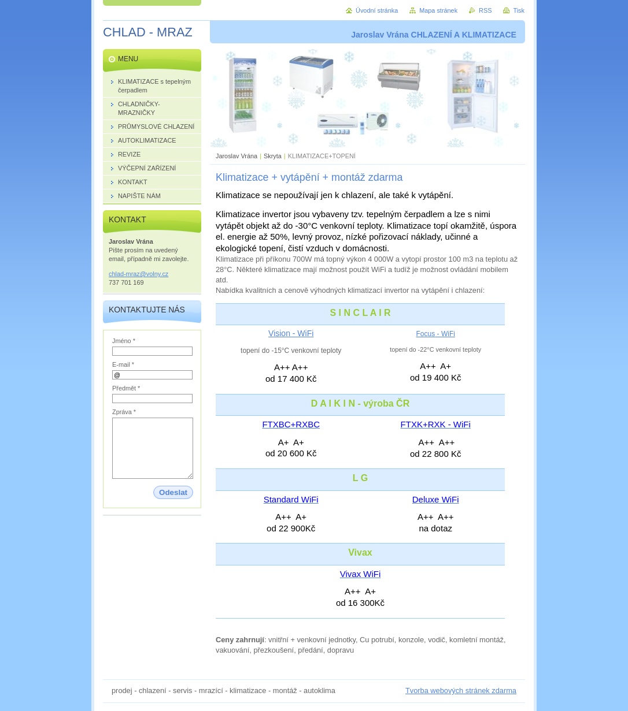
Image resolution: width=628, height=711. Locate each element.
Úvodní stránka (377, 10)
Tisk (518, 10)
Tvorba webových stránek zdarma (460, 690)
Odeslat (173, 492)
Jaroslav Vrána (236, 155)
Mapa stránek (438, 10)
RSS (485, 10)
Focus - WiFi (435, 334)
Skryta (273, 155)
